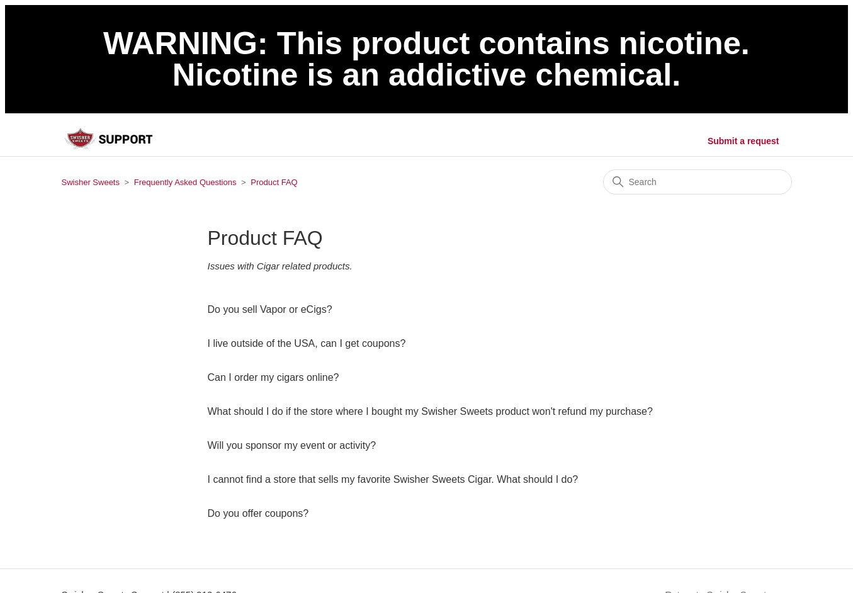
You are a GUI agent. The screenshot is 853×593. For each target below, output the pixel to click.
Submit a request (743, 141)
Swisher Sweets (91, 182)
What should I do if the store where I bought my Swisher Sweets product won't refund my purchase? (430, 411)
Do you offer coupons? (258, 513)
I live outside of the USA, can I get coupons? (307, 343)
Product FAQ (274, 182)
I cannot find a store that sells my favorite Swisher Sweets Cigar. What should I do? (393, 479)
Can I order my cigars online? (273, 377)
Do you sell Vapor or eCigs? (270, 309)
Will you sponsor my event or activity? (292, 445)
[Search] (697, 182)
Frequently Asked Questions (185, 182)
